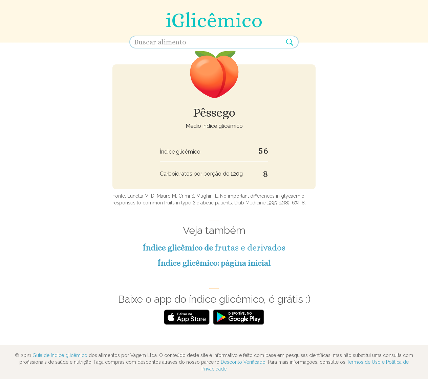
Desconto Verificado (243, 362)
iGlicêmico (214, 20)
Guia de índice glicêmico (60, 355)
